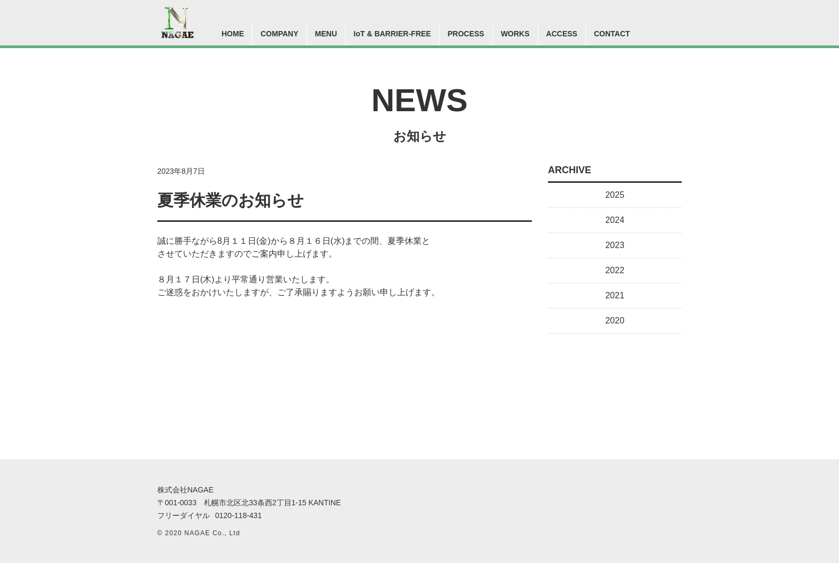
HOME (233, 33)
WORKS (515, 33)
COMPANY (280, 33)
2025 (614, 194)
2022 (614, 270)
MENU (326, 33)
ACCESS (561, 33)
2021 (614, 295)
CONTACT (612, 33)
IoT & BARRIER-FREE (392, 33)
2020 (614, 320)
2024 (614, 220)
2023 (614, 245)
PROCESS (465, 33)
